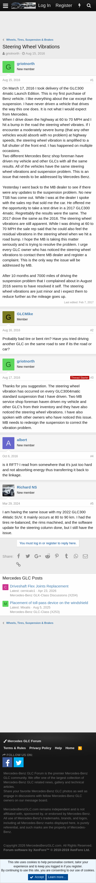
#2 (92, 330)
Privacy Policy (40, 748)
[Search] (89, 5)
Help (58, 748)
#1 (92, 80)
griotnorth (12, 53)
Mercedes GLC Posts (22, 578)
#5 (92, 503)
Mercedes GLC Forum (22, 741)
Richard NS (27, 487)
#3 (92, 377)
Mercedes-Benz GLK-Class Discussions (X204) (44, 595)
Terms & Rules (14, 748)
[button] (5, 5)
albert (22, 440)
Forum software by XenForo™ (46, 850)
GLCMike (25, 314)
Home (69, 748)
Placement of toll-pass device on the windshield (49, 603)
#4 (92, 456)
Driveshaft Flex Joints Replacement (39, 586)
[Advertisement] (49, 25)
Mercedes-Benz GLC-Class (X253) (35, 612)
